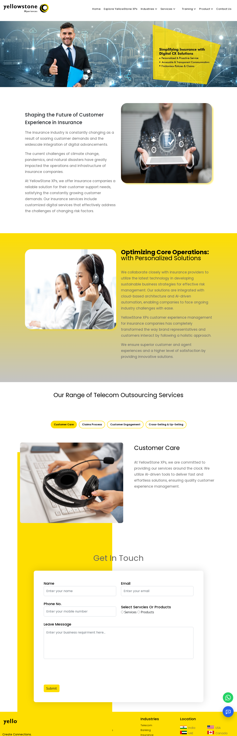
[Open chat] (228, 711)
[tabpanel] (118, 479)
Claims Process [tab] (92, 424)
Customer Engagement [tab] (125, 424)
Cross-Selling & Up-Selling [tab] (166, 424)
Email (125, 583)
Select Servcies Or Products (146, 606)
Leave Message (57, 624)
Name (49, 583)
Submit (51, 688)
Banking (146, 730)
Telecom (146, 725)
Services (129, 612)
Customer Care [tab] (64, 424)
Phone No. (52, 603)
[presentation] (74, 672)
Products (145, 612)
